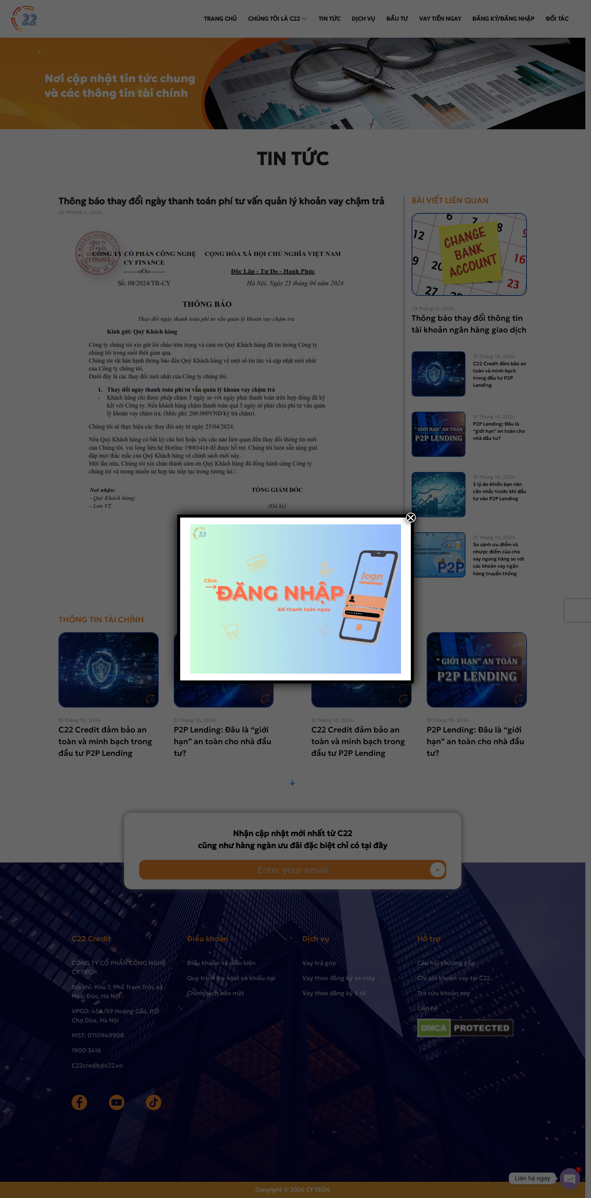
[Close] (411, 517)
